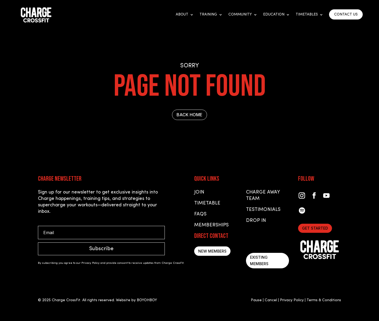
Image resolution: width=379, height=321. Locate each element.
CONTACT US (346, 15)
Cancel (271, 300)
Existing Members (259, 260)
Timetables (307, 15)
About (182, 15)
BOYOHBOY (147, 300)
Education (273, 15)
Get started (315, 228)
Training (208, 15)
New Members (212, 251)
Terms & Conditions (324, 300)
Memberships (211, 225)
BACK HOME (189, 114)
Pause (256, 300)
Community (240, 15)
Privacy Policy (292, 300)
